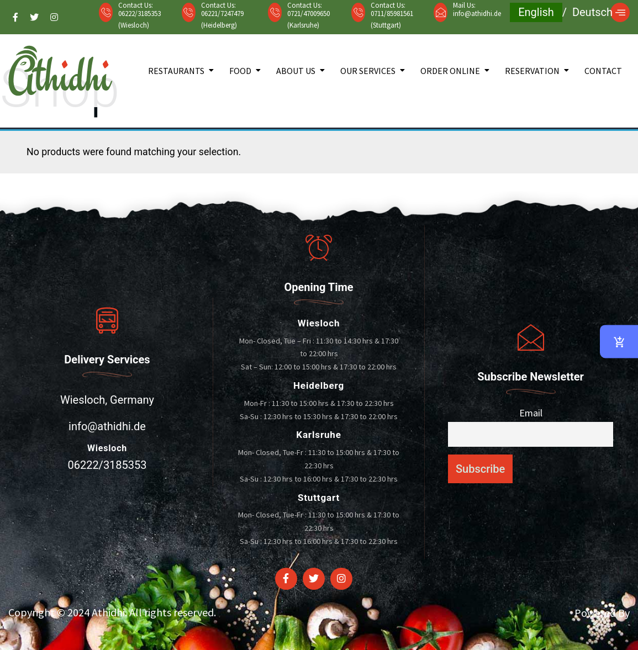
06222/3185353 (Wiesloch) (139, 19)
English (536, 12)
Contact (603, 70)
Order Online (450, 70)
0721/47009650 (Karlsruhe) (308, 19)
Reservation (532, 70)
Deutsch (592, 12)
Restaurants (176, 70)
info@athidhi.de (477, 13)
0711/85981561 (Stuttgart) (392, 19)
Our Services (368, 70)
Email (530, 412)
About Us (295, 70)
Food (240, 70)
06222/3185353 (106, 465)
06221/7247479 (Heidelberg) (222, 19)
